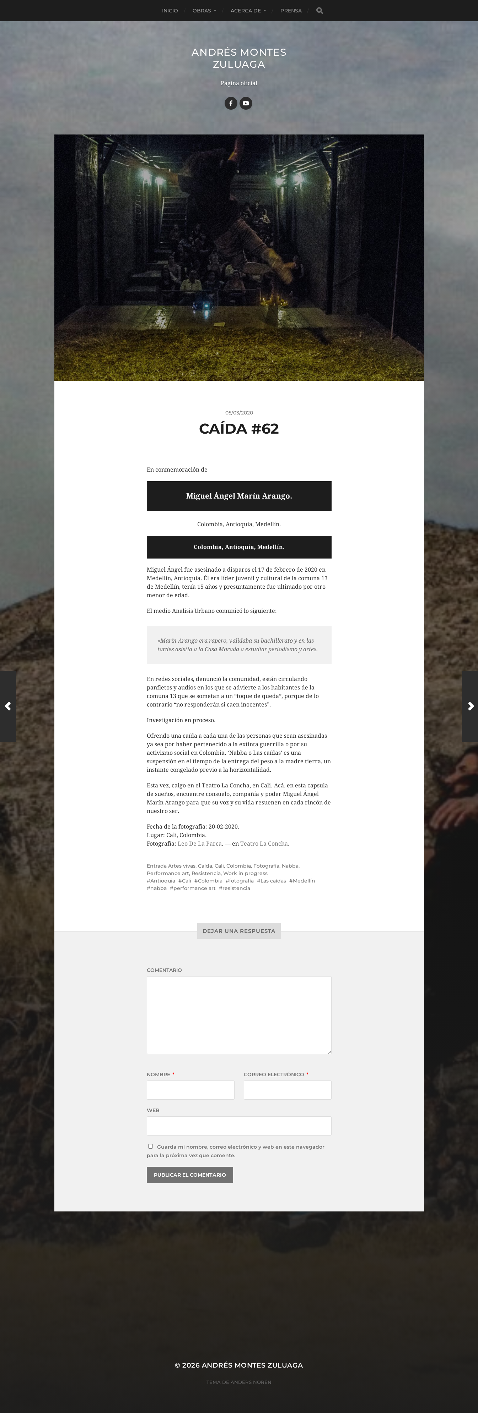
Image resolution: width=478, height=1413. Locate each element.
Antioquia (162, 881)
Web (153, 1110)
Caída (205, 866)
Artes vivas (181, 866)
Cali (219, 866)
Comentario (164, 970)
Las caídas (273, 881)
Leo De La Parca (200, 843)
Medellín (304, 881)
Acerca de (246, 10)
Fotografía (266, 866)
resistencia (236, 888)
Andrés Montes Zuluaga (239, 58)
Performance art (168, 873)
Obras (202, 10)
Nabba (290, 866)
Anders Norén (251, 1382)
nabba (158, 888)
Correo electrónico (276, 1074)
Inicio (170, 10)
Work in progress (245, 873)
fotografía (241, 881)
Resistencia (206, 873)
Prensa (291, 10)
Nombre (160, 1074)
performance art (194, 888)
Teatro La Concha (264, 843)
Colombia (238, 866)
